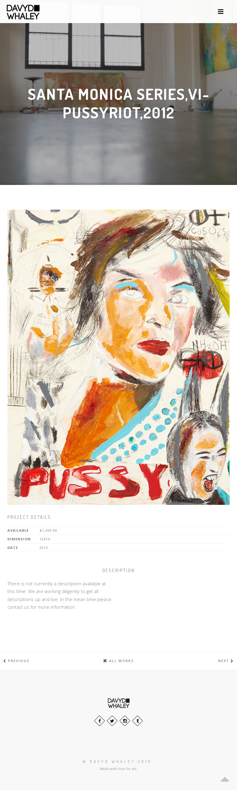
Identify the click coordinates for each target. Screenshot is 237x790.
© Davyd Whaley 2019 (117, 761)
